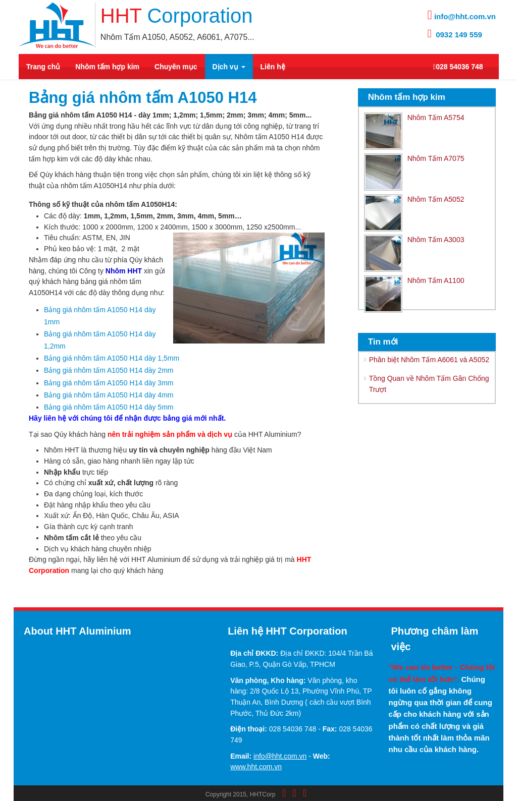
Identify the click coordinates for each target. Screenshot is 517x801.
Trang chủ (43, 67)
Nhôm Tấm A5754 (435, 117)
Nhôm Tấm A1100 (435, 280)
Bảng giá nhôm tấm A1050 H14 (142, 97)
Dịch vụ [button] (229, 67)
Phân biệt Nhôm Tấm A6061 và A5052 (429, 360)
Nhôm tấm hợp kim (107, 67)
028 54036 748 (458, 67)
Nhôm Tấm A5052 (435, 199)
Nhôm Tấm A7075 (435, 158)
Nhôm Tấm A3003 (435, 240)
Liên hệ (273, 67)
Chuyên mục (175, 67)
